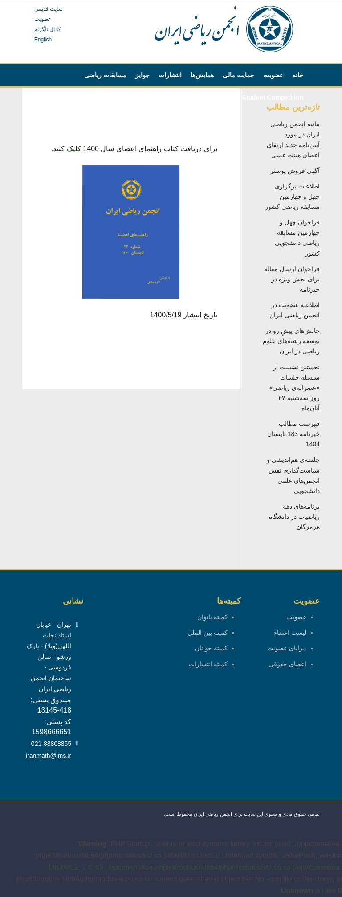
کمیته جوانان (211, 648)
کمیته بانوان (212, 617)
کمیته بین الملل (207, 632)
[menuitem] (298, 75)
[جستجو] (63, 97)
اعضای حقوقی (287, 664)
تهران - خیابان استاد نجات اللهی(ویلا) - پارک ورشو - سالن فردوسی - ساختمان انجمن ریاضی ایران (49, 657)
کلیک (74, 148)
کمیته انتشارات (208, 664)
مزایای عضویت (286, 648)
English (43, 39)
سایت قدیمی (48, 9)
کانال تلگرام (47, 29)
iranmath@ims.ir (48, 755)
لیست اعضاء (290, 632)
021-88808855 (51, 743)
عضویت (42, 19)
